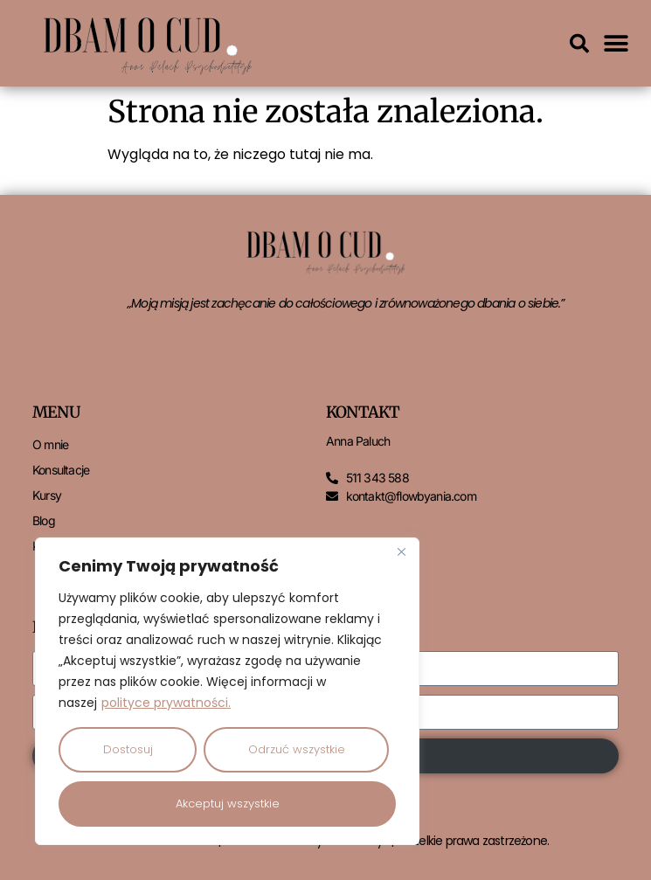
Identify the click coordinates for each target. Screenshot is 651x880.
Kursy (46, 495)
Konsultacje (60, 469)
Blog (43, 520)
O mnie (50, 444)
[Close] (401, 552)
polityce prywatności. (166, 702)
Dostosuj (128, 749)
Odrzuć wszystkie (296, 749)
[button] (579, 43)
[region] (227, 691)
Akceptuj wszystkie (228, 803)
